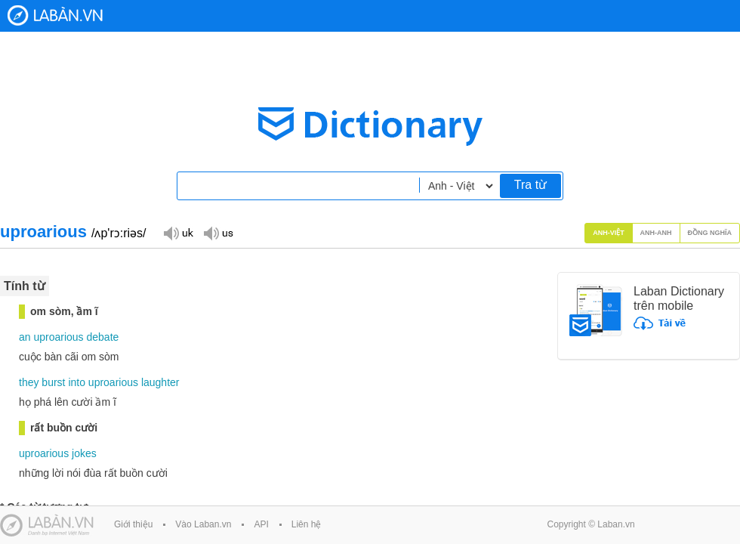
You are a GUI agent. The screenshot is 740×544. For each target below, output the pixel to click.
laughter (160, 382)
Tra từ (530, 184)
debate (103, 337)
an (25, 337)
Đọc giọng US (218, 232)
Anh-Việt (608, 232)
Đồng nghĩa (710, 232)
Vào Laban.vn (203, 524)
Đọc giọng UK (178, 232)
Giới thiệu (133, 524)
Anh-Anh (656, 232)
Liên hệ (306, 524)
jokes (84, 453)
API (261, 524)
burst (53, 382)
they (29, 382)
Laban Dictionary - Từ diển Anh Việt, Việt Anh (55, 15)
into (76, 382)
